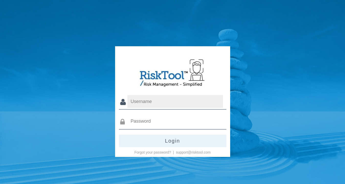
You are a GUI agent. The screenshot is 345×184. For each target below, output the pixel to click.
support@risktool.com (193, 152)
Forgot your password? (153, 152)
